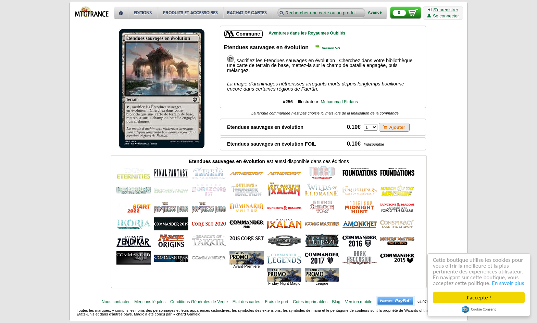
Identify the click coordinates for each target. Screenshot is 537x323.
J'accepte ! (478, 297)
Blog (336, 301)
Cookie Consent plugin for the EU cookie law (479, 309)
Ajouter (394, 127)
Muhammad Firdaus (339, 101)
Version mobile (358, 301)
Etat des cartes (246, 301)
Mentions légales (149, 301)
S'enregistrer (443, 10)
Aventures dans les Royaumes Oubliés (306, 33)
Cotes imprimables (310, 301)
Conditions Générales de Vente (199, 301)
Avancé (375, 12)
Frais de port (276, 301)
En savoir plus (508, 283)
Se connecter (443, 16)
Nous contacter (116, 301)
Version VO (331, 48)
